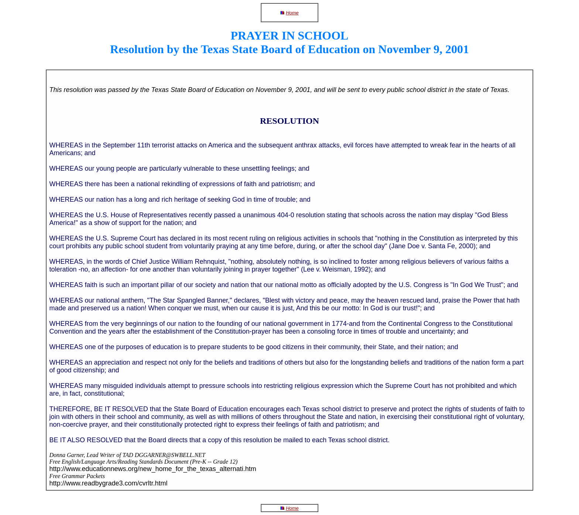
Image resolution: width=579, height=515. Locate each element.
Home (292, 13)
